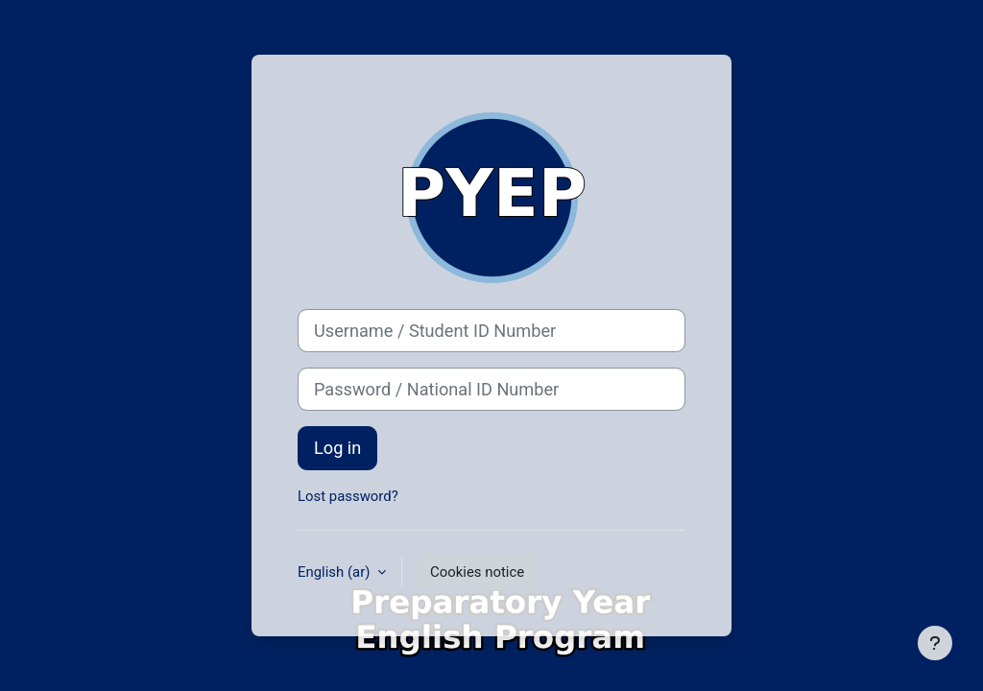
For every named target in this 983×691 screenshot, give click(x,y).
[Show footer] (935, 643)
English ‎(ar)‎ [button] (335, 572)
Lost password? (348, 496)
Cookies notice (477, 572)
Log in (337, 448)
